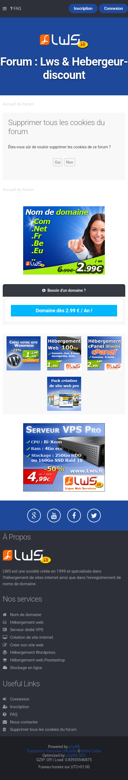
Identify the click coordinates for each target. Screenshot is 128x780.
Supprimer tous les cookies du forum (43, 729)
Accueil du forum (18, 104)
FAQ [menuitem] (15, 8)
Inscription (19, 706)
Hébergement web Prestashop (37, 660)
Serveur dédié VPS (26, 629)
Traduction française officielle (52, 751)
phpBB (74, 746)
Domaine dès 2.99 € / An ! (64, 310)
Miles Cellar (91, 751)
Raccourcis (6, 8)
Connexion (19, 699)
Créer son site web (27, 645)
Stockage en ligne (26, 667)
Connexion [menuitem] (113, 8)
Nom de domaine (25, 614)
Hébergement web (26, 622)
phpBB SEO (76, 755)
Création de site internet (31, 637)
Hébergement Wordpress (32, 652)
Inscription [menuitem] (83, 8)
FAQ (13, 714)
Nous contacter (24, 722)
